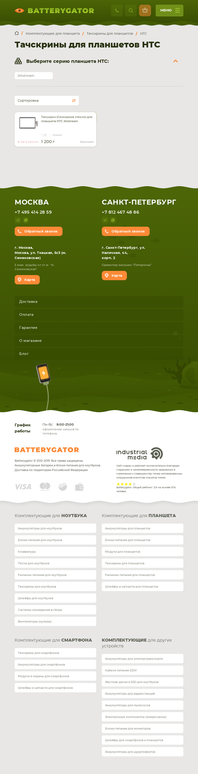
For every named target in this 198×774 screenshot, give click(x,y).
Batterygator (47, 449)
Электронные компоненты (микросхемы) (135, 717)
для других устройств (137, 643)
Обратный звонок (41, 231)
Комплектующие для (51, 516)
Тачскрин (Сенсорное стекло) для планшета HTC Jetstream (66, 119)
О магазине (30, 341)
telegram (18, 220)
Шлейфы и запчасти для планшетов (131, 586)
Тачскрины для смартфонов (38, 653)
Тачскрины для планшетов (124, 563)
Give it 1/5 (118, 484)
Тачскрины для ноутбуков (37, 586)
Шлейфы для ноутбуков (35, 598)
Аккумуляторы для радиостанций (130, 693)
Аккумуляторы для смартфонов (41, 664)
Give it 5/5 (134, 484)
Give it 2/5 (122, 484)
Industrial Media (139, 453)
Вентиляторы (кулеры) (35, 621)
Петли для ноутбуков (33, 563)
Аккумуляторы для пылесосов (127, 705)
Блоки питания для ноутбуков (40, 540)
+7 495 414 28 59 (33, 212)
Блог (24, 354)
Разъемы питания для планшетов (130, 575)
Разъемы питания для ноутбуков (42, 575)
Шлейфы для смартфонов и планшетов (134, 740)
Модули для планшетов (122, 551)
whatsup (26, 220)
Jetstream (25, 75)
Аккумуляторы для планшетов (127, 528)
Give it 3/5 (126, 484)
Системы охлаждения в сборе (40, 610)
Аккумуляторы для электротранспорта (134, 658)
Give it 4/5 (130, 484)
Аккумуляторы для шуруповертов (130, 751)
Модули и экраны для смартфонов (43, 676)
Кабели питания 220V (121, 670)
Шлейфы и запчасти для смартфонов (45, 688)
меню (170, 12)
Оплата (26, 314)
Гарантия (28, 328)
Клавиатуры (27, 551)
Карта (29, 280)
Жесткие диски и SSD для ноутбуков (131, 682)
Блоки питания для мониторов (127, 728)
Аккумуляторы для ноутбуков (40, 528)
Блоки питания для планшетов (127, 540)
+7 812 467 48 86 (120, 212)
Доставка (28, 301)
